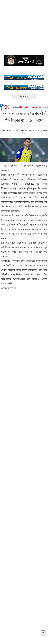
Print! (24, 96)
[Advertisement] (24, 24)
